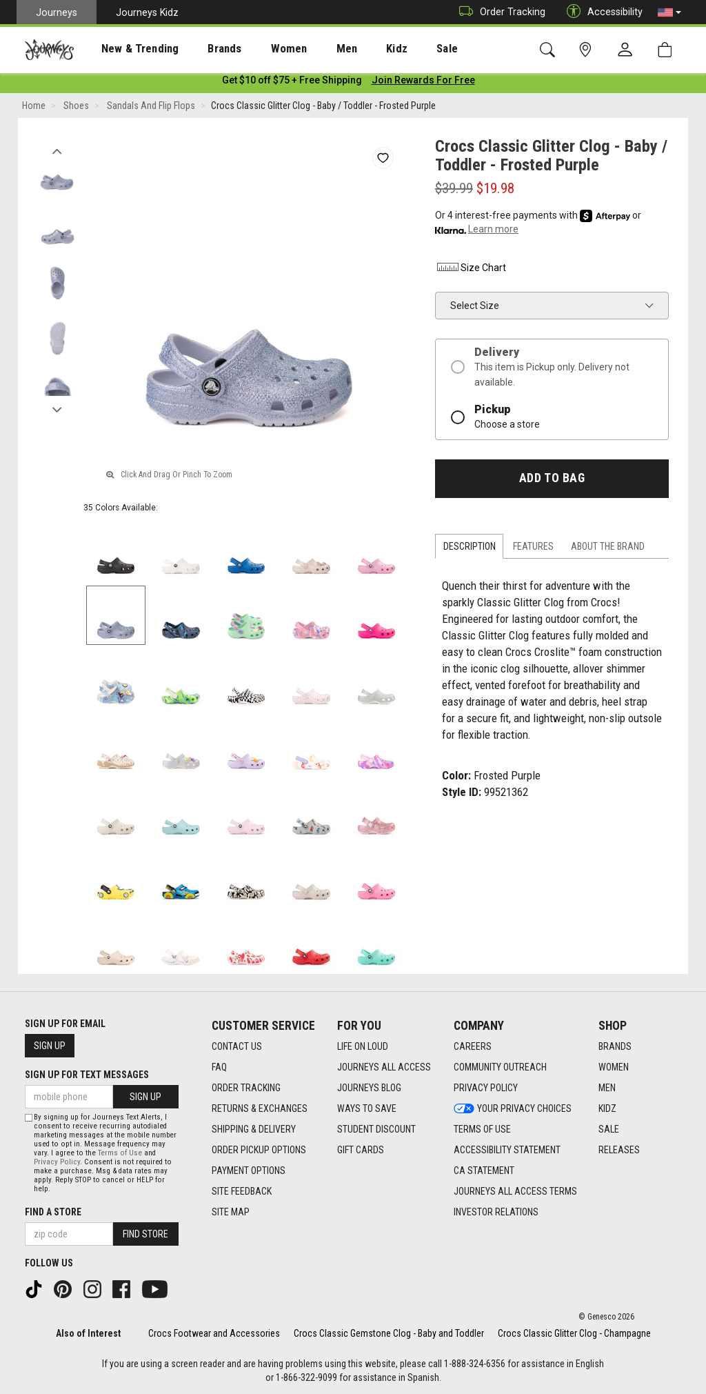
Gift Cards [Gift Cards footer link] (360, 1150)
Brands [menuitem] (203, 49)
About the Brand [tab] (608, 549)
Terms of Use (120, 1152)
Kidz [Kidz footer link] (607, 1109)
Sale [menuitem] (398, 49)
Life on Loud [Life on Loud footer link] (362, 1047)
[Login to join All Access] (292, 83)
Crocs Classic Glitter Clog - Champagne (574, 1333)
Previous (57, 150)
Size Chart (470, 270)
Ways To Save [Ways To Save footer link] (366, 1109)
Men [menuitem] (310, 49)
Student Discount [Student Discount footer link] (376, 1129)
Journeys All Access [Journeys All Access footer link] (384, 1067)
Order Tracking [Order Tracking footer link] (246, 1088)
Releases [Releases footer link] (619, 1150)
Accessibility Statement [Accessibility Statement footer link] (507, 1150)
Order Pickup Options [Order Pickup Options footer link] (259, 1150)
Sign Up (49, 1045)
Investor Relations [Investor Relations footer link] (496, 1212)
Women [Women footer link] (613, 1067)
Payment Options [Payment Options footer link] (248, 1171)
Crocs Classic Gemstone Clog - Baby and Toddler (389, 1333)
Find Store (145, 1233)
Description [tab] (469, 549)
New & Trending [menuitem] (126, 49)
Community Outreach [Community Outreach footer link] (500, 1067)
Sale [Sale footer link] (608, 1129)
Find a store (53, 1211)
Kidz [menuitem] (354, 49)
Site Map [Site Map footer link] (231, 1212)
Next (57, 409)
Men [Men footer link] (607, 1088)
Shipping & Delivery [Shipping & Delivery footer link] (254, 1129)
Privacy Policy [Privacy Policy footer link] (486, 1088)
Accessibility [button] (601, 12)
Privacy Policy (57, 1161)
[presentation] (127, 49)
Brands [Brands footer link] (615, 1047)
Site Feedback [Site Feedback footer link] (242, 1191)
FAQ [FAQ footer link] (219, 1067)
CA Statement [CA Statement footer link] (484, 1171)
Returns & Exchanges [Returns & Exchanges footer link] (259, 1109)
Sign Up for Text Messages (87, 1074)
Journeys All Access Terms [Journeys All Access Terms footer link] (515, 1191)
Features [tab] (533, 549)
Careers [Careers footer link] (473, 1047)
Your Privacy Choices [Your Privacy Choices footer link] (513, 1109)
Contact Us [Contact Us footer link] (237, 1047)
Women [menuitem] (260, 49)
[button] (669, 12)
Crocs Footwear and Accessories (214, 1333)
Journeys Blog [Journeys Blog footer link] (369, 1088)
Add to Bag (552, 481)
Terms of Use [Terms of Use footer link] (482, 1129)
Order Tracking (498, 12)
